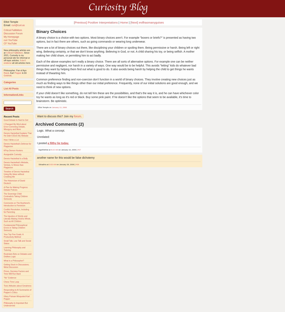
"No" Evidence (10, 278)
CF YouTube (10, 43)
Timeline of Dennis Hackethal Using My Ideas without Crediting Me (16, 174)
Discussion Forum (13, 33)
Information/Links (14, 95)
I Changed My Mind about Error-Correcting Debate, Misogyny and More (15, 126)
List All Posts (11, 88)
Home (124, 22)
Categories (10, 82)
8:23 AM (54, 150)
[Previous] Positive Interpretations (96, 22)
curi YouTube (10, 40)
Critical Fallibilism (13, 30)
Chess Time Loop (11, 282)
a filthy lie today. (58, 143)
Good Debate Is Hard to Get (16, 120)
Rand (6, 73)
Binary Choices (51, 31)
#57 (79, 150)
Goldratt (7, 75)
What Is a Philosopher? (14, 261)
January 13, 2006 (59, 107)
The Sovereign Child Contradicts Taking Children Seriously (16, 196)
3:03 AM (52, 164)
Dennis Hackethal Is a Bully (16, 158)
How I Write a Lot (11, 140)
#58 (77, 164)
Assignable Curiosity (13, 154)
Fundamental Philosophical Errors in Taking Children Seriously (15, 227)
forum (77, 116)
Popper (18, 73)
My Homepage (11, 36)
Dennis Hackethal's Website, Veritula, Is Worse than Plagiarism (16, 165)
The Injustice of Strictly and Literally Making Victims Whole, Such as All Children (17, 218)
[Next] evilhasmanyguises (147, 22)
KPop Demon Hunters (13, 150)
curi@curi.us (18, 25)
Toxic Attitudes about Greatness (17, 286)
